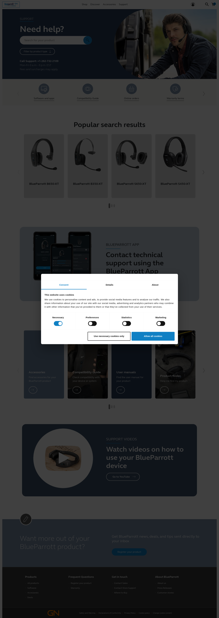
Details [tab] (109, 284)
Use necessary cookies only (109, 336)
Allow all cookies (153, 336)
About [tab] (155, 284)
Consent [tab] (64, 284)
